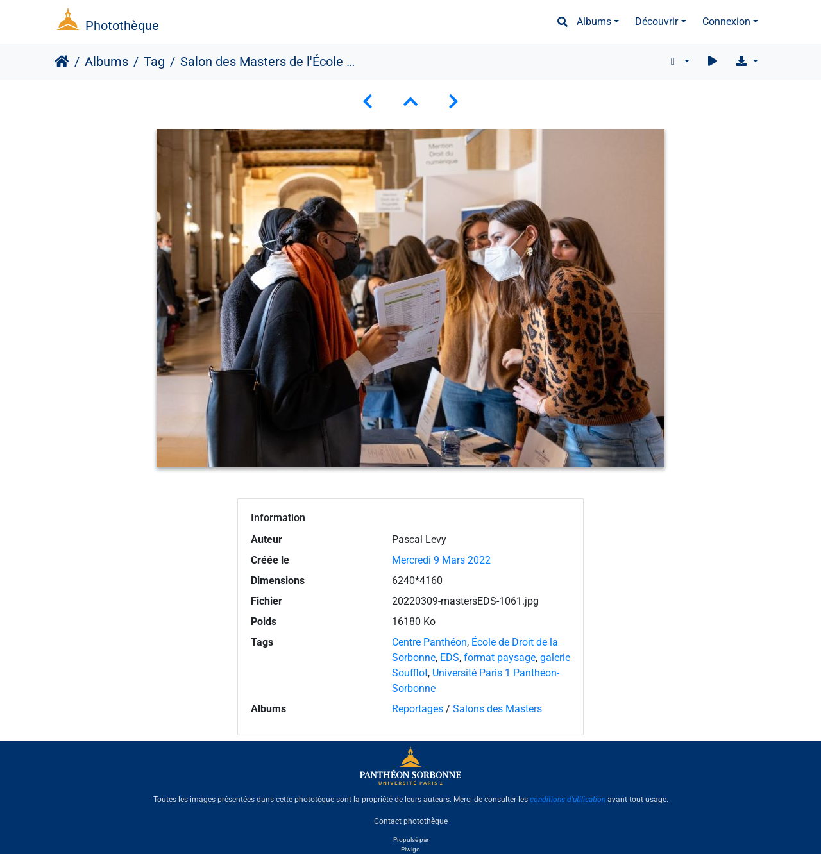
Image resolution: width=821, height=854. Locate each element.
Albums (594, 21)
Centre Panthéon (429, 642)
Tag (154, 61)
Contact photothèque (411, 821)
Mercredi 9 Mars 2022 (441, 560)
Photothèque (122, 25)
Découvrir (656, 21)
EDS (449, 657)
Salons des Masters (497, 709)
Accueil (62, 61)
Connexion (726, 21)
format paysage (500, 657)
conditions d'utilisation (567, 799)
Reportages (417, 709)
